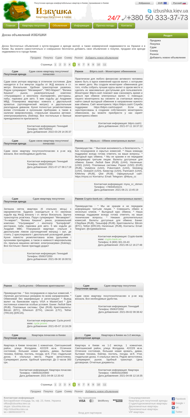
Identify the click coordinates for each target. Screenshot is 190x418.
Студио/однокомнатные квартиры (148, 403)
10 (98, 64)
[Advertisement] (46, 40)
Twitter (179, 412)
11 (104, 64)
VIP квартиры (136, 412)
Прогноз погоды (105, 25)
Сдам (153, 47)
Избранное (144, 3)
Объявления (60, 25)
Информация (81, 25)
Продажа (155, 40)
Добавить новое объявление (168, 57)
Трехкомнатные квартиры (143, 409)
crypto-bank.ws (113, 239)
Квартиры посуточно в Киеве (53, 17)
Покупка (155, 43)
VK (177, 407)
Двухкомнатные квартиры (143, 406)
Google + (180, 403)
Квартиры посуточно (34, 25)
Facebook (181, 399)
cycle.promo (40, 323)
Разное (154, 54)
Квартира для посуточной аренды (148, 400)
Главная (10, 25)
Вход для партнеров (90, 412)
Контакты (126, 25)
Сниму (154, 50)
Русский (179, 3)
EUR (162, 3)
